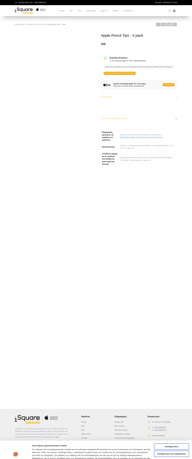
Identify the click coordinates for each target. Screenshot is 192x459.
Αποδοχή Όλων (171, 430)
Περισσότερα (169, 84)
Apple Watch (91, 11)
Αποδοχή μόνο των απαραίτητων (171, 437)
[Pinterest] (174, 24)
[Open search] (170, 10)
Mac (71, 11)
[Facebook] (163, 24)
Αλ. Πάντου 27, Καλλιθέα (161, 422)
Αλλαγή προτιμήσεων (41, 454)
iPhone (62, 11)
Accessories (128, 11)
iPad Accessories (41, 24)
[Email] (169, 24)
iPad (79, 11)
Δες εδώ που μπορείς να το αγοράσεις (120, 73)
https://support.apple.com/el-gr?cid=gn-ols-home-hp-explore (141, 137)
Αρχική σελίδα (19, 24)
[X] (158, 24)
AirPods (116, 11)
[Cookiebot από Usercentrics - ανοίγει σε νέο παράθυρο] (16, 454)
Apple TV (104, 11)
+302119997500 (40, 2)
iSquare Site (119, 422)
